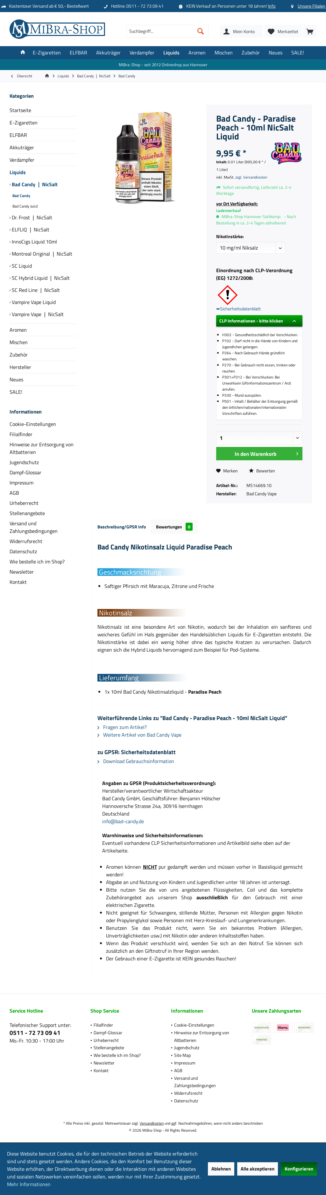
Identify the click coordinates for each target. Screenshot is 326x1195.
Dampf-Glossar (25, 472)
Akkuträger (22, 147)
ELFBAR (18, 135)
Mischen (19, 342)
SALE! (16, 392)
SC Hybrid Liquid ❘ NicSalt (40, 278)
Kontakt (18, 582)
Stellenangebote (27, 513)
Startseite (20, 110)
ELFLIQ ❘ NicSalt (30, 229)
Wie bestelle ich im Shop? (37, 561)
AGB (14, 493)
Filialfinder (21, 434)
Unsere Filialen (311, 6)
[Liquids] (171, 52)
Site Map (182, 1055)
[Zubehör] (250, 52)
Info (271, 6)
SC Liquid (21, 266)
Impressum (21, 482)
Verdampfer (22, 160)
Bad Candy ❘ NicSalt (34, 184)
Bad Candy (20, 196)
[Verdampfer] (142, 52)
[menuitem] (309, 31)
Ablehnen (221, 1168)
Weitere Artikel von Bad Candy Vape (139, 735)
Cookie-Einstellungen (33, 424)
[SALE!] (297, 52)
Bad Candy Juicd (24, 206)
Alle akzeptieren (257, 1168)
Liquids (18, 172)
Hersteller (20, 367)
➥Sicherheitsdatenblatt (238, 308)
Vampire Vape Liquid (33, 302)
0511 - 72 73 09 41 (35, 1032)
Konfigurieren (299, 1168)
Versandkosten (152, 1123)
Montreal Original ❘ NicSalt (41, 254)
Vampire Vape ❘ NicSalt (37, 314)
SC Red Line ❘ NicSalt (35, 290)
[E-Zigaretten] (46, 52)
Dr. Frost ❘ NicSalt (31, 217)
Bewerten (262, 470)
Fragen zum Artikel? (122, 727)
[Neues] (275, 52)
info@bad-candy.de (123, 821)
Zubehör (19, 354)
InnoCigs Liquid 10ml (34, 241)
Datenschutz (23, 551)
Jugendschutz (24, 462)
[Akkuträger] (108, 52)
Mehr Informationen (29, 1184)
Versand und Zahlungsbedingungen (34, 527)
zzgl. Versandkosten (251, 177)
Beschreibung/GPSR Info (121, 526)
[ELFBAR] (78, 52)
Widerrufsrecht (26, 541)
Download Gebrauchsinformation (135, 761)
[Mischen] (223, 52)
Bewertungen (174, 527)
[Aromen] (197, 52)
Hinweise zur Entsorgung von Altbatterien (42, 448)
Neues (16, 379)
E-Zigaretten (24, 122)
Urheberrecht (24, 503)
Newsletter (22, 572)
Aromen (18, 330)
